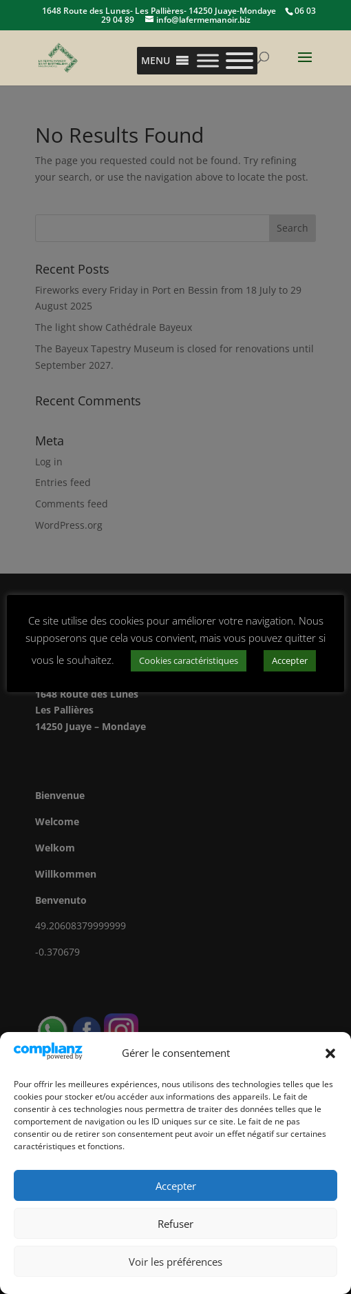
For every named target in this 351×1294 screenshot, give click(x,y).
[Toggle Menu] (208, 60)
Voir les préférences (175, 1261)
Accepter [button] (290, 660)
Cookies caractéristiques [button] (188, 660)
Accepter (176, 1186)
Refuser (175, 1224)
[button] (330, 1053)
